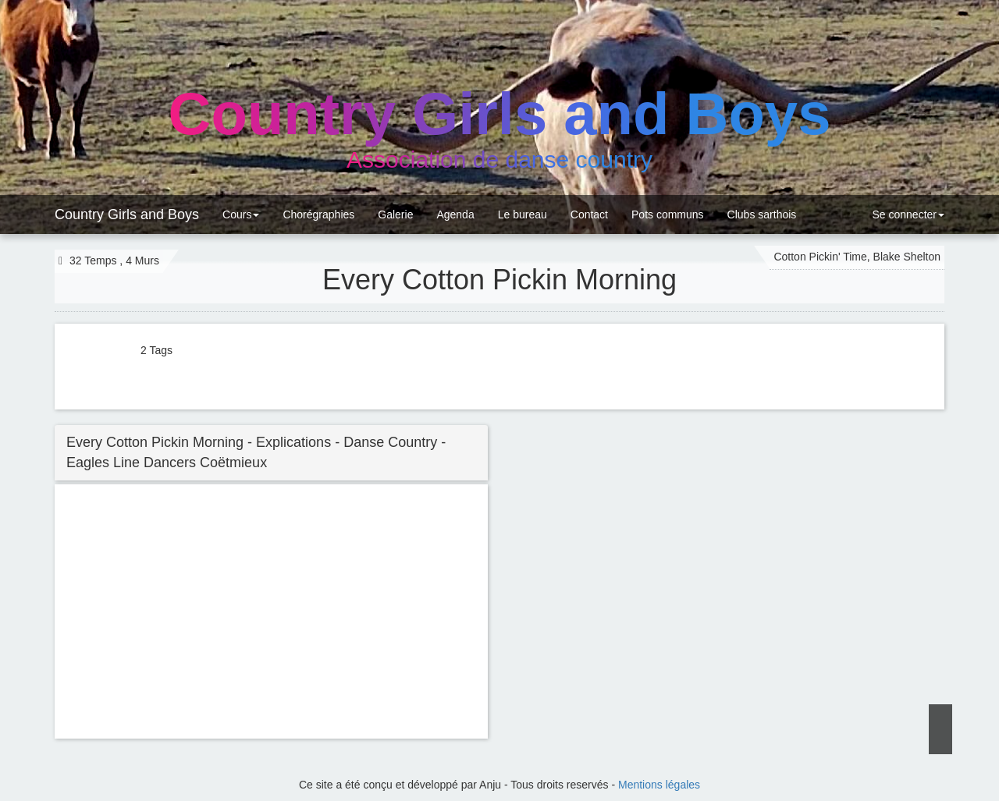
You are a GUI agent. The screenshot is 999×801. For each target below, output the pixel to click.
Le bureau (522, 214)
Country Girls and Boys (127, 214)
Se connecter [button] (906, 214)
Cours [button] (240, 214)
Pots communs (667, 214)
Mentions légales (659, 784)
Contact (589, 214)
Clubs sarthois (762, 214)
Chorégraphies (318, 214)
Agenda (455, 214)
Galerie (395, 214)
